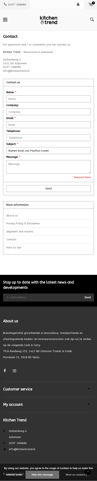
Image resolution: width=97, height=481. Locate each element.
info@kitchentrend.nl (22, 449)
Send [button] (48, 188)
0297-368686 (15, 4)
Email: (11, 118)
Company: (12, 105)
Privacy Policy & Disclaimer (23, 223)
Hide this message (42, 474)
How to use (13, 247)
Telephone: (13, 131)
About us (12, 215)
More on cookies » (76, 474)
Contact (11, 239)
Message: (13, 156)
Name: (11, 92)
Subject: (12, 144)
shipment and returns (19, 231)
